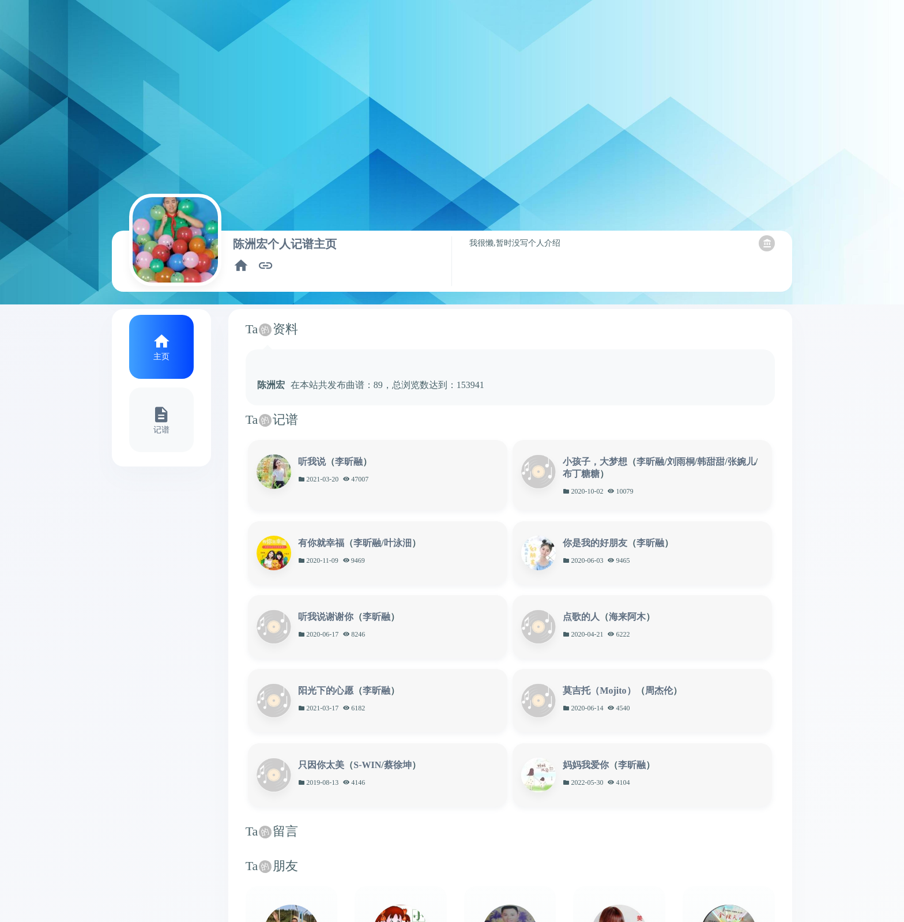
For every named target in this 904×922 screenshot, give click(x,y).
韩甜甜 (711, 461)
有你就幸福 (321, 543)
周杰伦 (659, 690)
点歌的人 (581, 617)
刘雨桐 (681, 461)
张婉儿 (741, 461)
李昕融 (349, 461)
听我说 (312, 461)
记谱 (161, 430)
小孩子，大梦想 (595, 461)
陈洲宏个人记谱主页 (285, 244)
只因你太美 (321, 765)
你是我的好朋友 (595, 543)
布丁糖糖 (581, 474)
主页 (161, 356)
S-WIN (367, 765)
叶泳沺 (398, 543)
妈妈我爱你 (586, 765)
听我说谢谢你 (325, 617)
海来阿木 (627, 617)
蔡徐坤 (398, 765)
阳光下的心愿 (325, 690)
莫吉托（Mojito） (599, 690)
